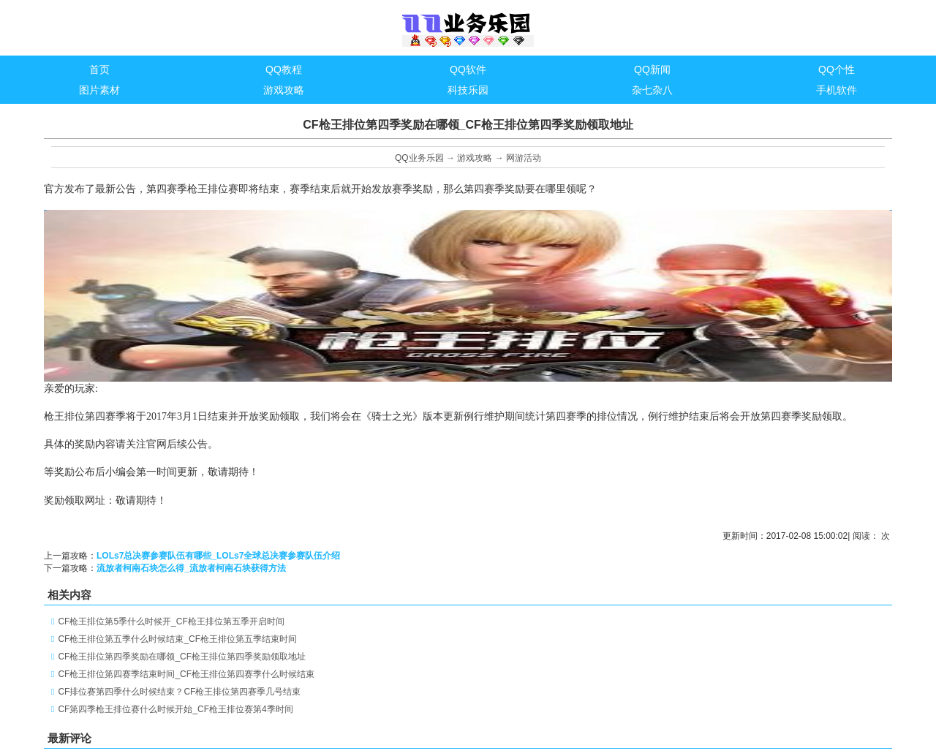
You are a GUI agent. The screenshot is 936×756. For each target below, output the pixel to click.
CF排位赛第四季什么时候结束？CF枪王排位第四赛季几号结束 (179, 692)
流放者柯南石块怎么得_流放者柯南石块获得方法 (191, 568)
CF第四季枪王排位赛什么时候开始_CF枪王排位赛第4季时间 (175, 709)
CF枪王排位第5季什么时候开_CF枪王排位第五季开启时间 (171, 621)
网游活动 (523, 158)
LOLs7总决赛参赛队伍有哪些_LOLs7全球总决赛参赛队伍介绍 (218, 556)
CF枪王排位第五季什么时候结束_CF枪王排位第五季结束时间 (177, 639)
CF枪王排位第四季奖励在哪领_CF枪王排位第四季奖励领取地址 (182, 656)
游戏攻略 (474, 158)
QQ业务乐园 (419, 158)
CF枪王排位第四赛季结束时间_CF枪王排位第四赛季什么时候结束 (186, 674)
